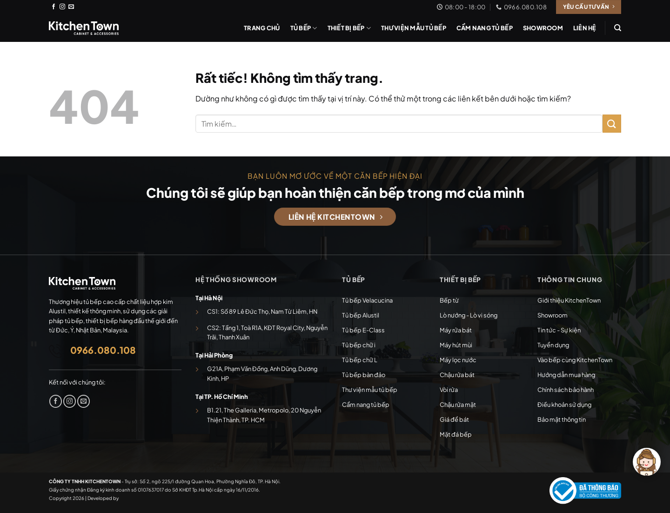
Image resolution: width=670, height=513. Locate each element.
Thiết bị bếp (349, 28)
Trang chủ (262, 28)
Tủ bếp (303, 28)
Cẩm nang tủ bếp (484, 28)
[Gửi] (612, 124)
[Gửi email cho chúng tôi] (71, 7)
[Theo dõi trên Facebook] (53, 7)
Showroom (543, 28)
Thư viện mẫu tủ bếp (413, 28)
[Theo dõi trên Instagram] (62, 7)
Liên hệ (584, 28)
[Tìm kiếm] (617, 28)
